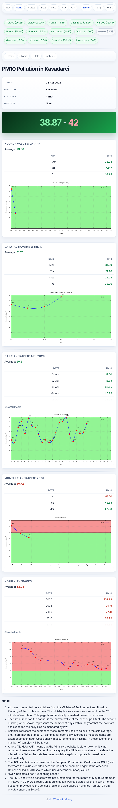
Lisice (31, 22)
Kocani (102, 31)
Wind (110, 7)
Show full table (12, 407)
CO (64, 7)
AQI (8, 7)
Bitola (36, 56)
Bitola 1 (10, 31)
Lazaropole (82, 40)
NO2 (54, 7)
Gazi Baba (76, 22)
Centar (53, 22)
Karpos (101, 22)
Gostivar (11, 40)
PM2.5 (31, 7)
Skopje (23, 56)
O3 (73, 7)
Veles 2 (80, 31)
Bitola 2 (32, 31)
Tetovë (10, 22)
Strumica (57, 40)
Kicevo (34, 40)
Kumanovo (57, 31)
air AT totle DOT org (60, 799)
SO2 (43, 7)
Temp (98, 7)
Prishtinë (50, 56)
